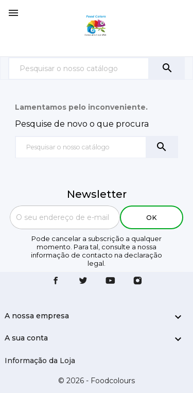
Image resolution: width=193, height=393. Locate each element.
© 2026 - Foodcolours (96, 380)
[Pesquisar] (78, 68)
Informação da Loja (40, 360)
